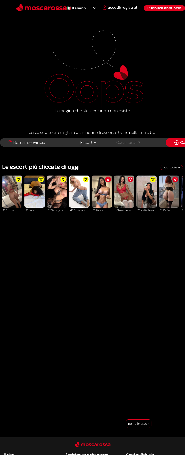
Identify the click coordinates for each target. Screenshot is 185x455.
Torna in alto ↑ (139, 423)
